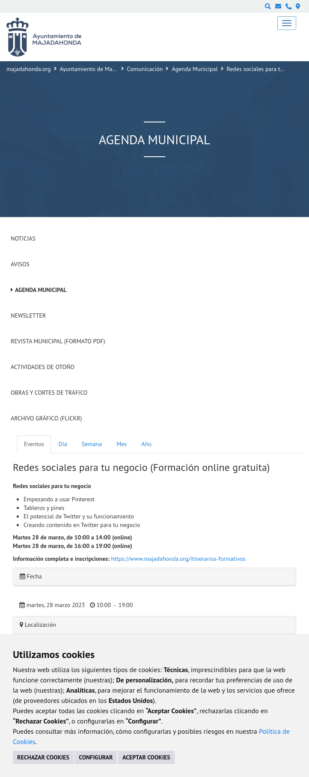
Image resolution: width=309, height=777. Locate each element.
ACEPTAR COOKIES (146, 757)
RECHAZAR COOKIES (43, 757)
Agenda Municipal (194, 69)
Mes (121, 444)
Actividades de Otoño (42, 367)
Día (63, 444)
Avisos (20, 264)
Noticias (23, 238)
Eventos (34, 444)
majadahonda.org (28, 69)
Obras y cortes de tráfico (49, 392)
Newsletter (28, 315)
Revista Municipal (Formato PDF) (58, 341)
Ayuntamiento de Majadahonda (100, 69)
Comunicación (145, 69)
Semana (92, 444)
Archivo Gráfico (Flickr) (46, 418)
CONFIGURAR (96, 757)
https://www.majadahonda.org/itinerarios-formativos (178, 559)
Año (146, 444)
